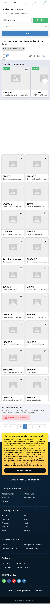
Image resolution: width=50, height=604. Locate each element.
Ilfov (26, 515)
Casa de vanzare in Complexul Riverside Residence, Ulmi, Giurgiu (37, 345)
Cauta (9, 590)
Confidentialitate (9, 548)
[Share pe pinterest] (14, 581)
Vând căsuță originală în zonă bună (13, 400)
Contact (5, 544)
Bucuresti (6, 515)
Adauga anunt (23, 590)
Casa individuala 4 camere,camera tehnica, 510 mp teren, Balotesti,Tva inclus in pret (13, 207)
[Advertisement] (25, 127)
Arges (26, 527)
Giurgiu (27, 530)
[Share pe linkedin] (24, 581)
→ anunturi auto (14, 563)
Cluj (26, 523)
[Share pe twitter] (19, 581)
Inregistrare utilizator (33, 544)
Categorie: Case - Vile (12, 49)
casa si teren (32, 372)
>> (44, 426)
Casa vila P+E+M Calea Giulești (37, 207)
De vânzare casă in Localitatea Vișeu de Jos (13, 262)
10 (30, 426)
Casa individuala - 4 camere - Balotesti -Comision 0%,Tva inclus (37, 179)
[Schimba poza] (16, 78)
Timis (4, 530)
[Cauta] (25, 33)
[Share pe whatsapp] (4, 581)
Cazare (5, 501)
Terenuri (5, 497)
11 (34, 426)
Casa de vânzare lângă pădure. (37, 234)
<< (6, 426)
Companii (38, 590)
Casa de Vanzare (10, 290)
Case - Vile (29, 494)
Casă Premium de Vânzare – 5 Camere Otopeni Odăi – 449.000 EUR (13, 372)
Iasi (25, 519)
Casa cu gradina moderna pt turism (37, 262)
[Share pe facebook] (9, 581)
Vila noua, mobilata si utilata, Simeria (13, 345)
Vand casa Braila (34, 400)
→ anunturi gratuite (16, 567)
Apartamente (8, 494)
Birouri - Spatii (30, 497)
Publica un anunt (25, 470)
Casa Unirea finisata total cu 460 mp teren (13, 317)
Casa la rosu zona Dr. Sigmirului (37, 317)
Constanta (6, 519)
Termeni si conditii (32, 548)
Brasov (5, 527)
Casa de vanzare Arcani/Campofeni (13, 179)
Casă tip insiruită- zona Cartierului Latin (16, 95)
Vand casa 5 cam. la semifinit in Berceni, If (13, 234)
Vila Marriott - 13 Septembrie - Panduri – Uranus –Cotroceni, (37, 290)
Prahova (5, 523)
